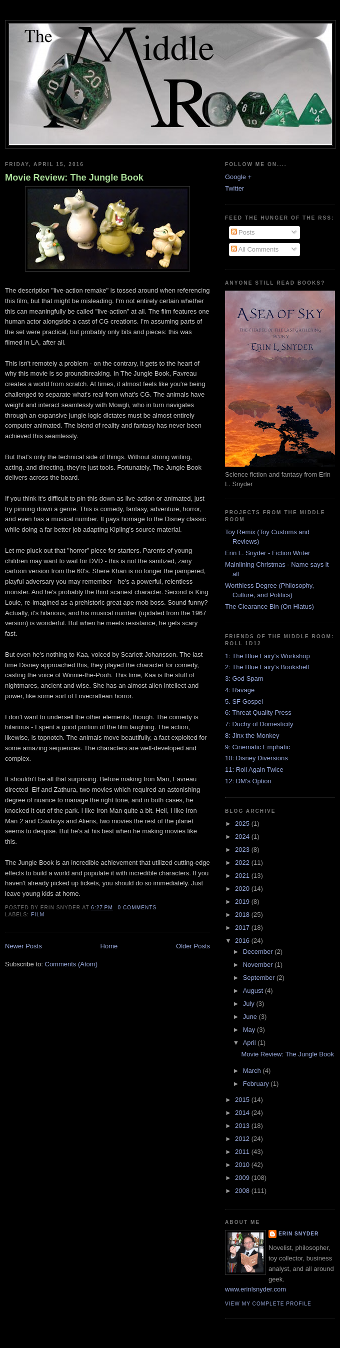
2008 (243, 1190)
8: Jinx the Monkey (252, 735)
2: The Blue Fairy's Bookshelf (267, 667)
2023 (243, 849)
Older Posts (193, 946)
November (259, 964)
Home (109, 946)
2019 (243, 901)
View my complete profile (268, 1303)
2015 (243, 1099)
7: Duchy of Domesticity (259, 724)
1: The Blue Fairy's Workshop (267, 656)
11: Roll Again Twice (254, 769)
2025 (243, 823)
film (37, 914)
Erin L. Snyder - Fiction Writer (267, 553)
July (249, 1003)
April (250, 1042)
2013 (243, 1125)
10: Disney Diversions (256, 758)
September (259, 977)
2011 (243, 1151)
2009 (243, 1177)
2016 (243, 940)
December (259, 951)
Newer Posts (23, 946)
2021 (243, 875)
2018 (243, 914)
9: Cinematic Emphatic (257, 747)
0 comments (137, 907)
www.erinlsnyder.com (255, 1289)
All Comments (255, 249)
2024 (243, 836)
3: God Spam (244, 678)
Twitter (234, 188)
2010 (243, 1164)
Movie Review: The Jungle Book (74, 178)
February (257, 1083)
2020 (243, 888)
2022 (243, 862)
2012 (243, 1138)
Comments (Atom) (71, 964)
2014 (243, 1112)
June (251, 1016)
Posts (243, 232)
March (253, 1070)
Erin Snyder (298, 1233)
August (254, 990)
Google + (238, 177)
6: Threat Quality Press (258, 712)
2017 (243, 927)
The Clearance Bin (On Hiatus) (269, 606)
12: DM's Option (248, 781)
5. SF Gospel (244, 701)
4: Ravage (239, 690)
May (250, 1029)
